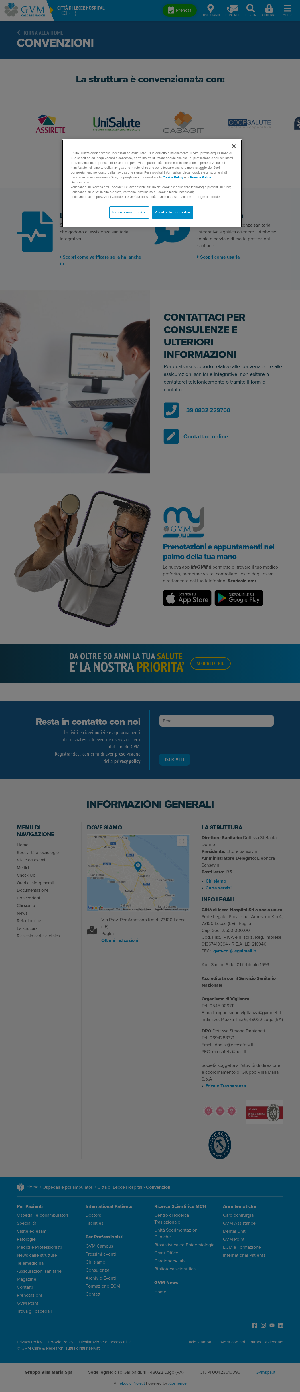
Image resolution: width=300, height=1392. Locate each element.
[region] (152, 183)
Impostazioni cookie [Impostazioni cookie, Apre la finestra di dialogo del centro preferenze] (129, 212)
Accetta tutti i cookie (172, 212)
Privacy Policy (200, 177)
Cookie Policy (173, 177)
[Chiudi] (234, 146)
